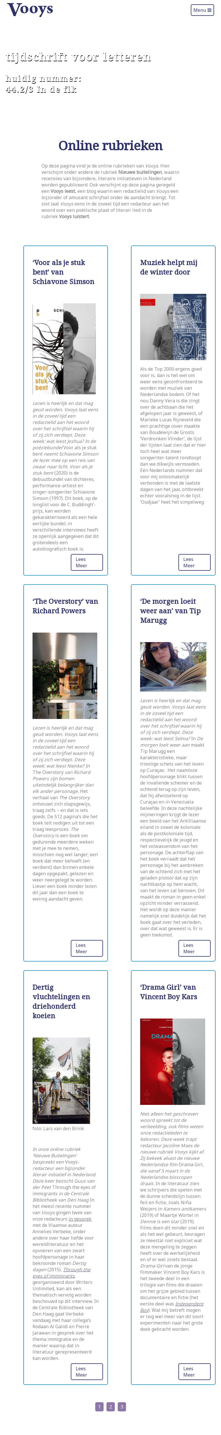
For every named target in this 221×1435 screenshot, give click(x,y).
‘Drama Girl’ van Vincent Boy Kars (168, 991)
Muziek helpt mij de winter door (168, 267)
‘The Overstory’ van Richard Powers (65, 605)
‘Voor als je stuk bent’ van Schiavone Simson (63, 272)
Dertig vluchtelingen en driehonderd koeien (61, 1001)
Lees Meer (81, 562)
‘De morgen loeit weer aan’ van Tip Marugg (170, 610)
